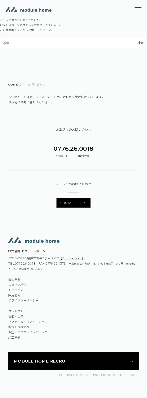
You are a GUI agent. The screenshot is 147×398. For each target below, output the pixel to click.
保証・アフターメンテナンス (27, 332)
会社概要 (14, 279)
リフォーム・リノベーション (27, 322)
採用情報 (14, 295)
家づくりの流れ (18, 327)
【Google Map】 (72, 258)
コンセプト (15, 311)
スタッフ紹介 (17, 285)
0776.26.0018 (73, 148)
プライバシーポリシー (23, 300)
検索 (140, 43)
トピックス (15, 290)
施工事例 (14, 337)
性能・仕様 (15, 316)
